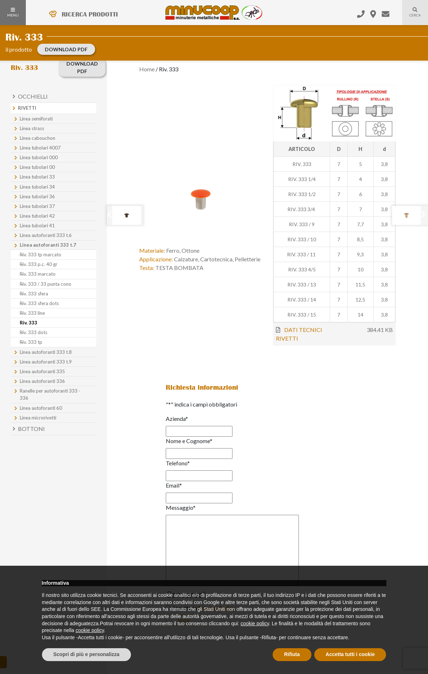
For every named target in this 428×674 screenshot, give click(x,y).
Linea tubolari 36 (37, 196)
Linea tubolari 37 (37, 206)
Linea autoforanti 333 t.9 (46, 362)
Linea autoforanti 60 (41, 408)
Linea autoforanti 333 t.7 (48, 245)
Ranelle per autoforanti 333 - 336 (50, 394)
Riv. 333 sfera (34, 293)
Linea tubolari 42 (37, 216)
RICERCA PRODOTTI (90, 14)
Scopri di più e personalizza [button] (86, 654)
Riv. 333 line (32, 313)
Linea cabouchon (37, 138)
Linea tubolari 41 (37, 225)
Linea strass (32, 128)
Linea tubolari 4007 (40, 148)
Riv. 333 (28, 323)
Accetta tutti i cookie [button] (350, 654)
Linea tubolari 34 (37, 187)
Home (147, 69)
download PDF (66, 49)
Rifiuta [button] (292, 654)
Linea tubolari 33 (37, 177)
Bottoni (31, 428)
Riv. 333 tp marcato (40, 254)
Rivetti (27, 108)
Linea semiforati (36, 119)
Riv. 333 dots (33, 332)
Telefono (178, 463)
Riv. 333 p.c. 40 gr (38, 264)
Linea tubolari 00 (37, 167)
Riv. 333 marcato (38, 274)
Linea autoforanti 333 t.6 (46, 235)
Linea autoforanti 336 (42, 381)
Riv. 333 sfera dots (39, 303)
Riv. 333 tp (31, 342)
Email (174, 485)
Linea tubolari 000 (39, 157)
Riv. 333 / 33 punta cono (45, 284)
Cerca (411, 16)
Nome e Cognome (189, 440)
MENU (13, 12)
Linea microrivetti (38, 418)
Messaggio (181, 507)
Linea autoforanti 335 (42, 371)
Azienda (177, 418)
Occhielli (33, 96)
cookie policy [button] (255, 623)
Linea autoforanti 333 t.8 (46, 352)
